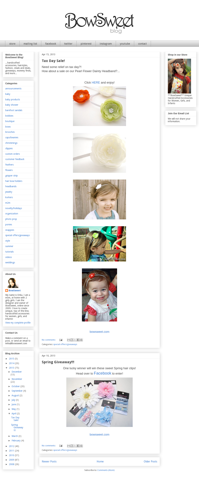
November (17, 379)
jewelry (8, 192)
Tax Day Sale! (53, 61)
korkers (9, 197)
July (14, 400)
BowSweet (15, 290)
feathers (9, 164)
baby (7, 94)
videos (8, 257)
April (14, 413)
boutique (9, 121)
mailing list (30, 43)
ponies (8, 224)
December (17, 371)
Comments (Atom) (106, 470)
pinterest (86, 43)
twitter (68, 43)
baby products (12, 99)
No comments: (49, 340)
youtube (125, 43)
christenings (11, 143)
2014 (12, 363)
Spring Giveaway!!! (58, 362)
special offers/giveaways (65, 344)
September (17, 390)
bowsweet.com (99, 331)
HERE (96, 82)
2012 (12, 446)
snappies (9, 230)
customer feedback (14, 159)
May (14, 409)
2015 (12, 358)
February (16, 440)
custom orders (12, 154)
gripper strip (11, 175)
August (16, 395)
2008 (12, 464)
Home (100, 461)
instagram (106, 43)
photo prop (11, 219)
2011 (12, 450)
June (14, 404)
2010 (12, 455)
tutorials (9, 251)
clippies (9, 148)
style (7, 240)
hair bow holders (13, 181)
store (12, 43)
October (16, 386)
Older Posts (150, 461)
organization (11, 213)
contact (142, 43)
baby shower (11, 104)
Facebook (102, 373)
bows (8, 126)
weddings (10, 262)
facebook (50, 43)
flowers (9, 170)
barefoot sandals (13, 110)
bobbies (9, 115)
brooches (10, 132)
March (15, 436)
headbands (10, 186)
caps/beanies (11, 137)
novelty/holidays (13, 208)
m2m (7, 202)
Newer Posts (49, 461)
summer (9, 246)
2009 (12, 459)
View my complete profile (18, 322)
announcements (13, 88)
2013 (12, 367)
